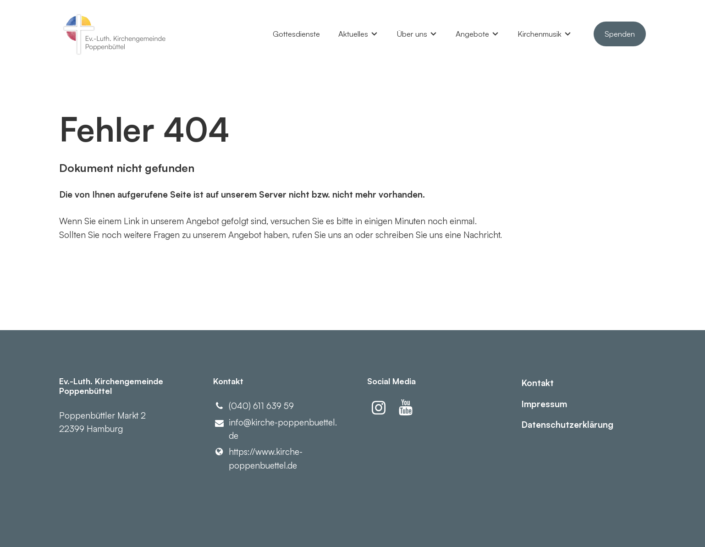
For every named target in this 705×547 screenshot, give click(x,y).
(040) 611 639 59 (253, 406)
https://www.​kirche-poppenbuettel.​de (258, 458)
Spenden (620, 34)
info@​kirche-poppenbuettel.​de (275, 430)
